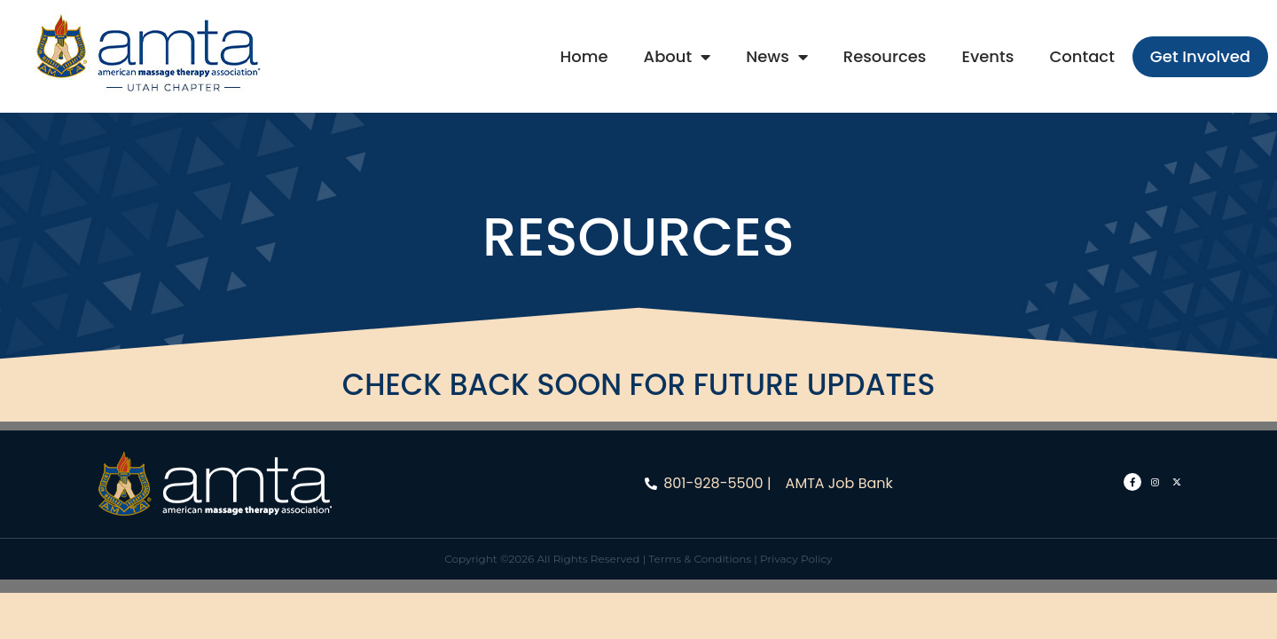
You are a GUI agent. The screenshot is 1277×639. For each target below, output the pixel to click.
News (777, 57)
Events (987, 56)
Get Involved (1200, 56)
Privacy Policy (796, 558)
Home (584, 56)
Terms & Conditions (699, 558)
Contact (1081, 56)
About (677, 57)
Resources (885, 56)
